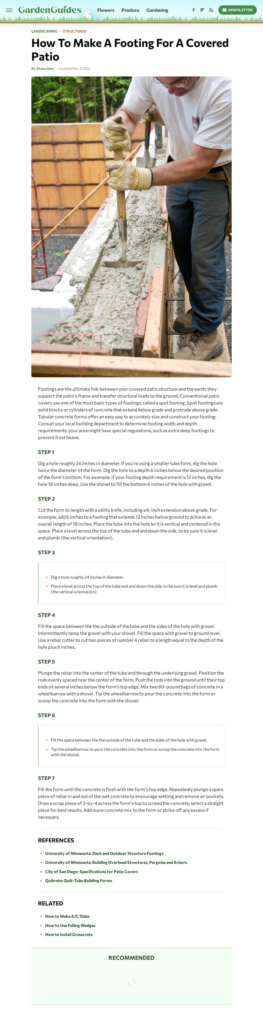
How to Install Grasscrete (68, 934)
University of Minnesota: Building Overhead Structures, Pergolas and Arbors (116, 862)
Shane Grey (45, 68)
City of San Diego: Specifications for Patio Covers (91, 871)
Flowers (105, 10)
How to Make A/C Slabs (67, 916)
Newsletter (237, 10)
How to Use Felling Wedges (70, 925)
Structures (74, 31)
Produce (130, 10)
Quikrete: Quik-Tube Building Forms (78, 880)
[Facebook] (193, 10)
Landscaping (44, 31)
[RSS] (211, 10)
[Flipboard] (202, 10)
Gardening (157, 10)
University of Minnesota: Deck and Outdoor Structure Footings (104, 853)
